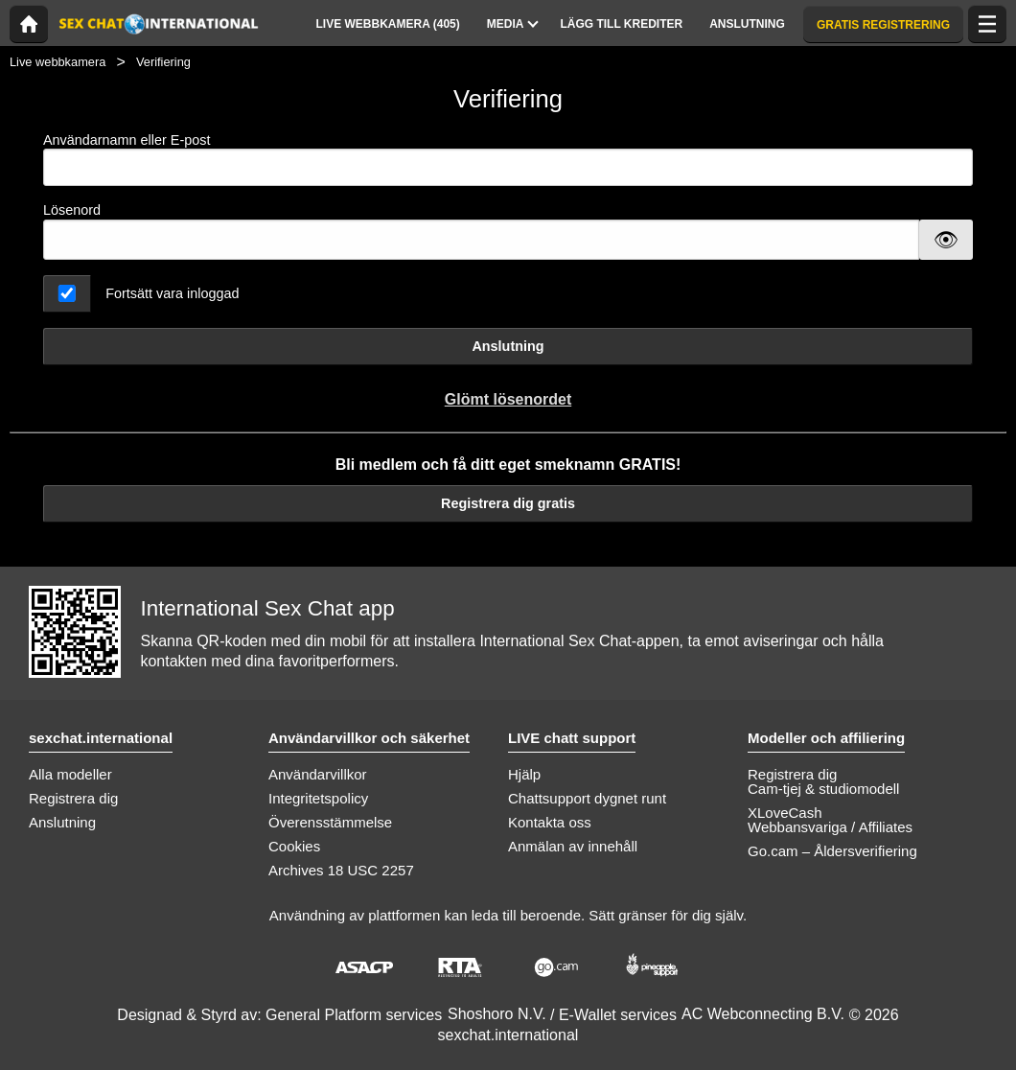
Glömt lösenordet (508, 399)
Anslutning (507, 346)
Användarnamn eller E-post (508, 159)
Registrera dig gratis (508, 503)
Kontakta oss (549, 822)
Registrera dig (73, 798)
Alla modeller (70, 774)
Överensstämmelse (330, 822)
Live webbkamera (57, 62)
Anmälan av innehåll (572, 846)
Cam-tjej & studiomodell (823, 788)
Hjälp (524, 774)
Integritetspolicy (318, 798)
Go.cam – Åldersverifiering (832, 851)
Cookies (294, 846)
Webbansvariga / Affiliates (830, 827)
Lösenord (72, 210)
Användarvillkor (317, 774)
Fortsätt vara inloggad (172, 293)
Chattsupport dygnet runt (587, 798)
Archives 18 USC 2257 (341, 870)
